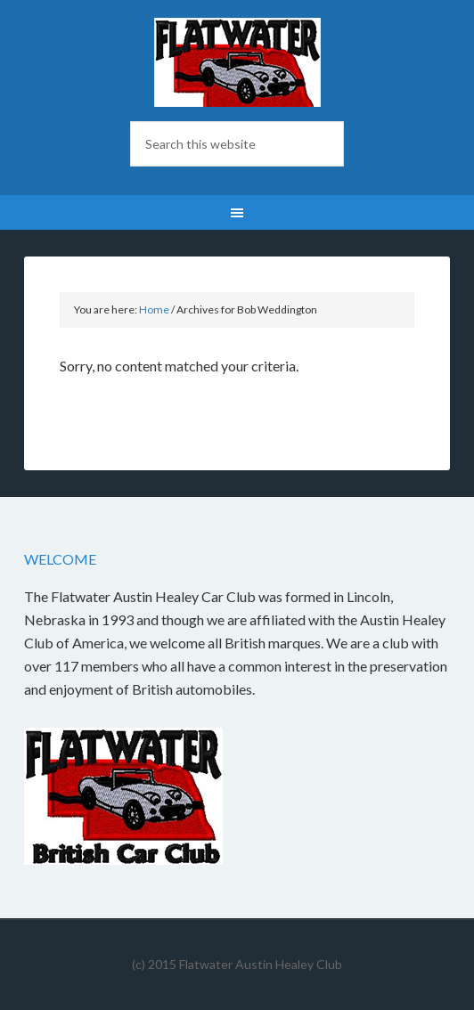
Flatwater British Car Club (237, 62)
